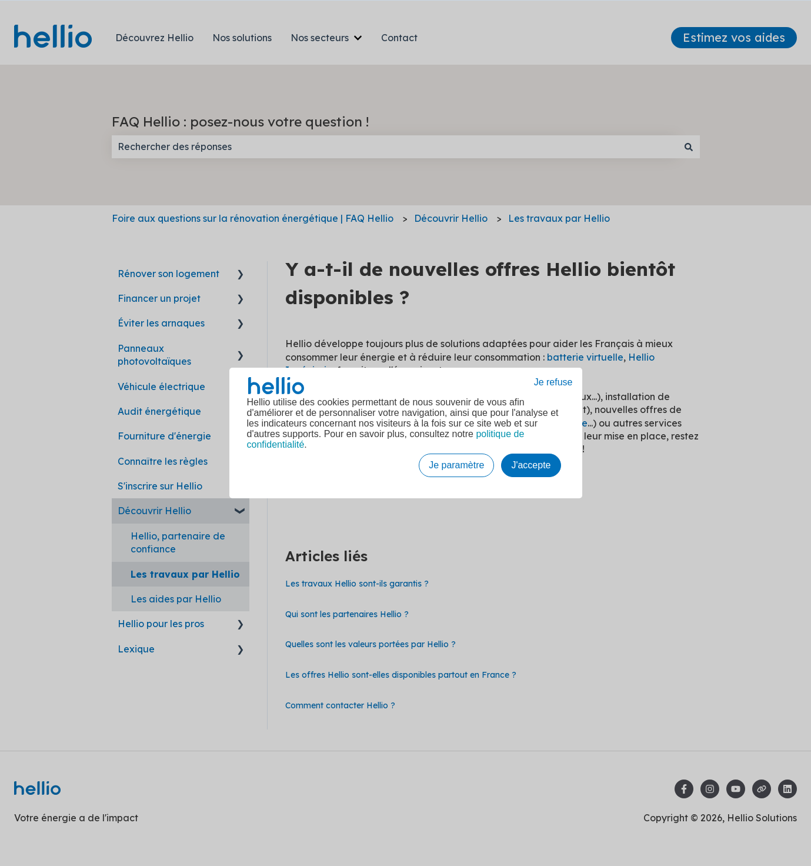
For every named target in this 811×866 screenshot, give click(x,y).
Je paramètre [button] (456, 465)
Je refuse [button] (553, 382)
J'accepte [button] (530, 465)
